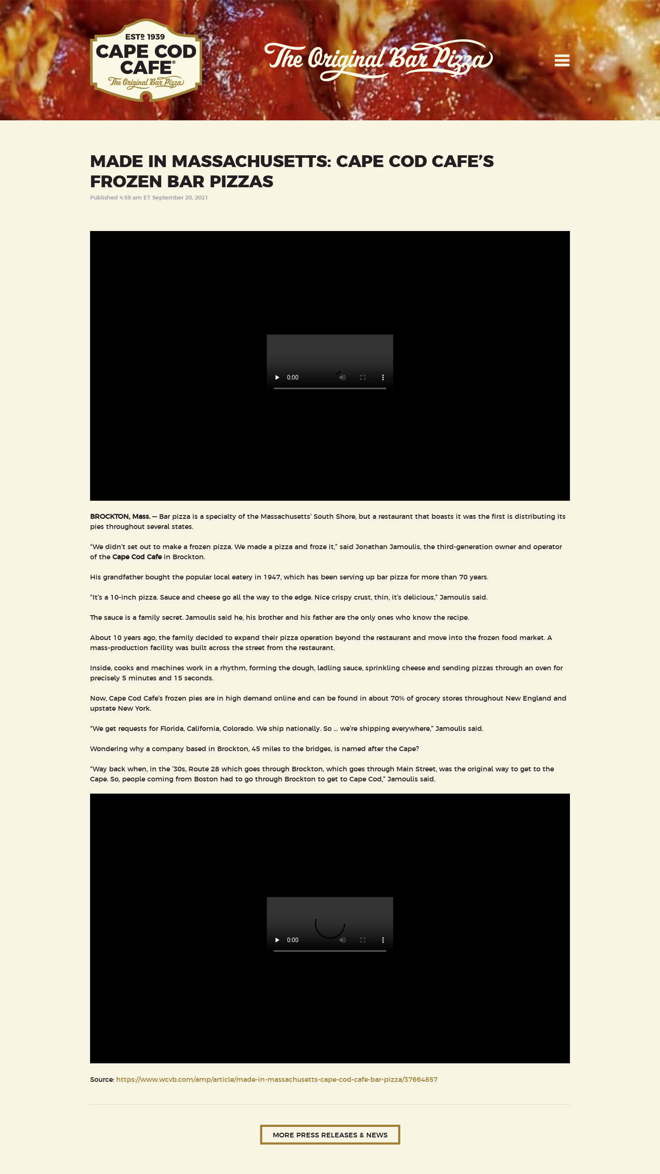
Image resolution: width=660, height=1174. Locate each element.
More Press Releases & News (330, 1134)
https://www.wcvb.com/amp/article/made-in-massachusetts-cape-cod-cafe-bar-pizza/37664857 (277, 1079)
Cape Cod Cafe (146, 60)
